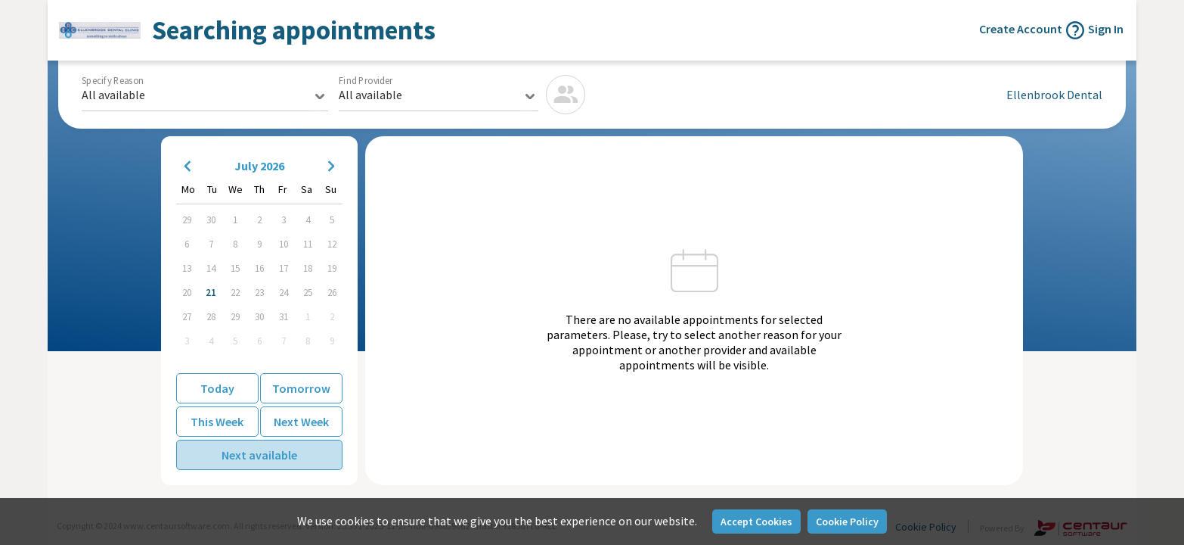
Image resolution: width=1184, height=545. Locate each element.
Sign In (1106, 29)
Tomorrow (301, 388)
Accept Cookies (756, 521)
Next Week (301, 421)
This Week (217, 421)
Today (217, 388)
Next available (259, 454)
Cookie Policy (847, 521)
